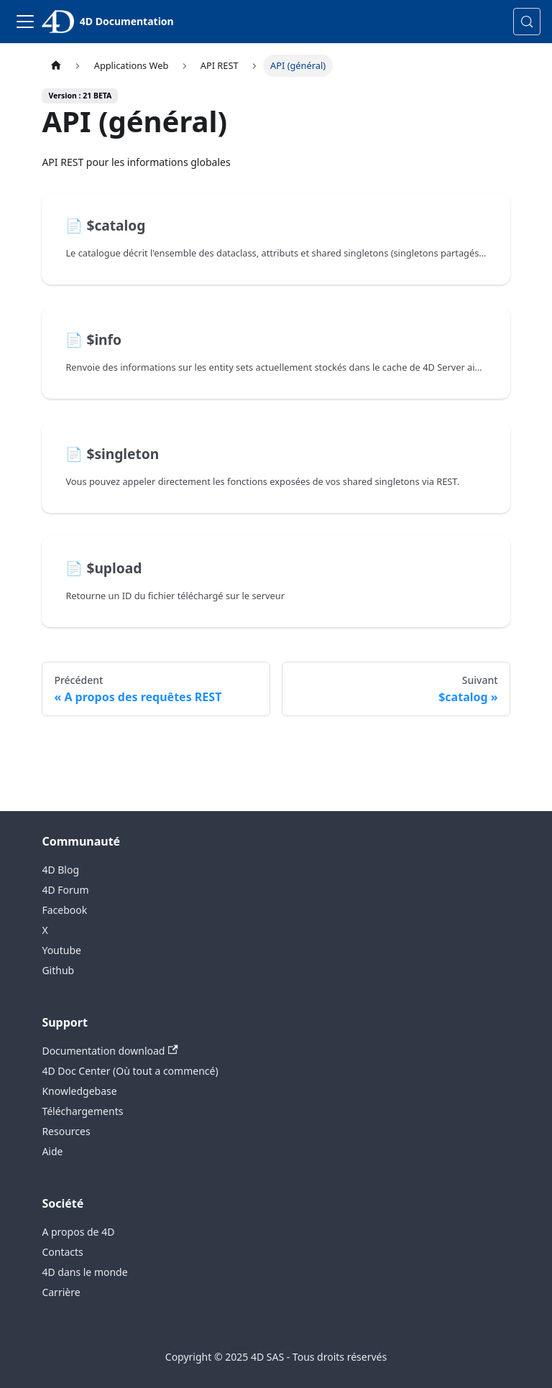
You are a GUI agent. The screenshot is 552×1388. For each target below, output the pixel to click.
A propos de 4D (78, 1232)
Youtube (61, 950)
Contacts (62, 1252)
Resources (66, 1131)
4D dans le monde (84, 1272)
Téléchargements (82, 1111)
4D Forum (65, 890)
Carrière (61, 1292)
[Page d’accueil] (55, 66)
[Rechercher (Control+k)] (526, 21)
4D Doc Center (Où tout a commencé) (130, 1071)
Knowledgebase (79, 1091)
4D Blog (60, 869)
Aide (52, 1151)
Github (58, 970)
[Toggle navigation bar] (25, 21)
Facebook (64, 910)
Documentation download (110, 1051)
